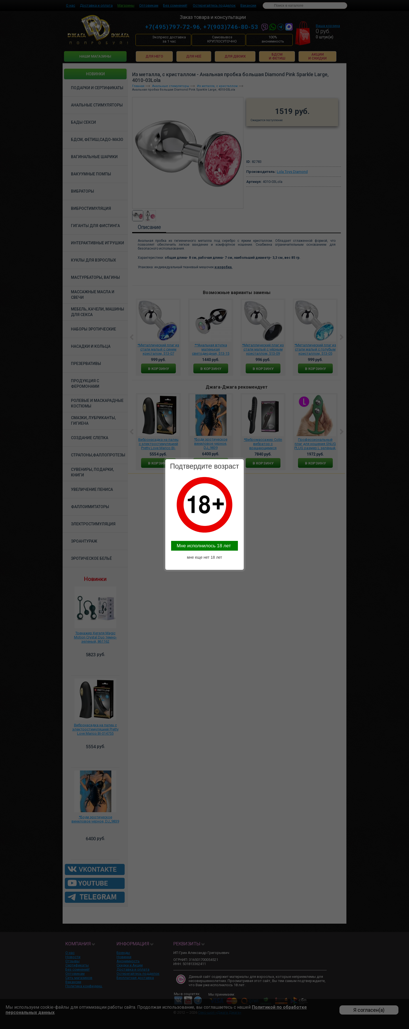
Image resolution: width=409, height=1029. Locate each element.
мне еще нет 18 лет (204, 557)
